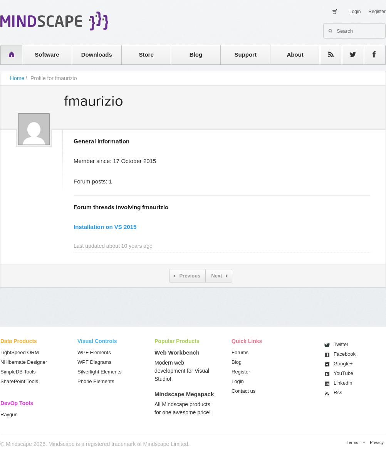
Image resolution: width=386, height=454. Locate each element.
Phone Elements (95, 381)
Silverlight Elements (99, 372)
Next (216, 276)
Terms (352, 442)
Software (47, 54)
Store (146, 54)
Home (17, 78)
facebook (371, 54)
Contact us (243, 391)
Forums (240, 352)
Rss (338, 392)
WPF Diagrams (94, 362)
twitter (349, 54)
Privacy (377, 442)
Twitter (341, 344)
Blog (196, 54)
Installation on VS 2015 (105, 227)
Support (245, 54)
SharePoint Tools (19, 381)
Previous (189, 276)
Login (355, 11)
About (295, 54)
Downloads (96, 54)
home (7, 54)
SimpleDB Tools (18, 372)
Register (377, 11)
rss (327, 54)
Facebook (345, 354)
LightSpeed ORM (19, 352)
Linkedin (343, 383)
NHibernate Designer (23, 362)
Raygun (9, 414)
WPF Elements (94, 352)
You (343, 373)
